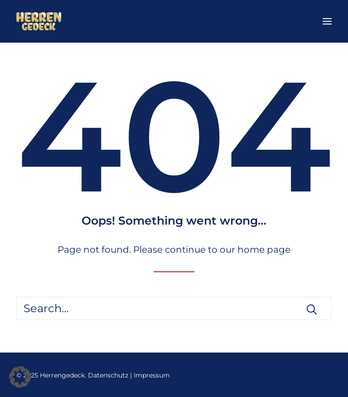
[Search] (174, 308)
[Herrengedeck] (38, 21)
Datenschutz (108, 375)
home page (263, 249)
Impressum (152, 375)
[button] (327, 21)
